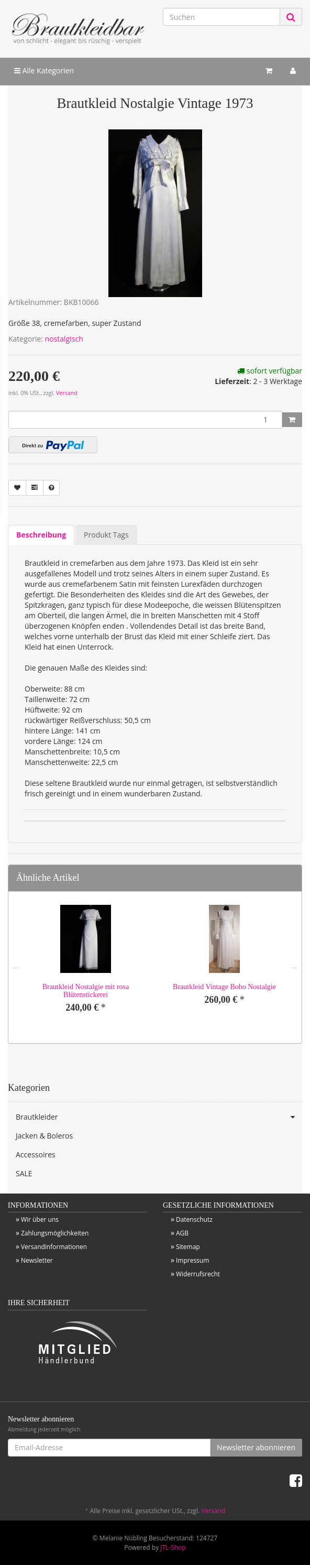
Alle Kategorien (44, 70)
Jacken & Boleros (44, 1136)
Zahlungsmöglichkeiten (54, 1233)
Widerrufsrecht (198, 1273)
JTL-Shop (172, 1547)
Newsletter (37, 1260)
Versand (67, 393)
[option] (85, 967)
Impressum (192, 1260)
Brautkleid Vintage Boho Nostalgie (224, 987)
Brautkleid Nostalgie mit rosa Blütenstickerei (85, 991)
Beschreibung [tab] (41, 535)
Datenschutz (194, 1219)
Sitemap (188, 1246)
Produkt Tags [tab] (106, 535)
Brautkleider (159, 1117)
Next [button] (294, 967)
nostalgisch (64, 339)
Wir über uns (40, 1219)
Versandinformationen (54, 1246)
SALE (24, 1173)
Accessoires (36, 1154)
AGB (182, 1233)
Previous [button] (16, 967)
